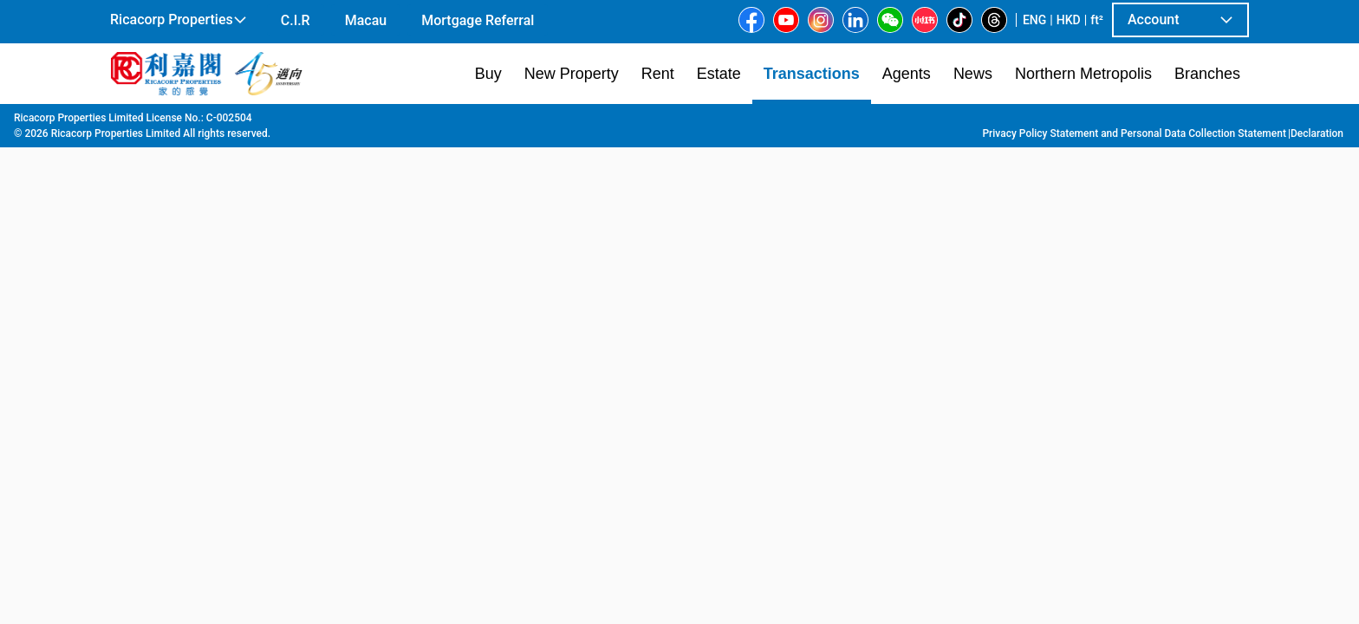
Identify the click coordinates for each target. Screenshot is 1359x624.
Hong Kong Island (305, 122)
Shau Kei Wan (634, 122)
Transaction (211, 122)
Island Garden (724, 122)
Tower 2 (798, 122)
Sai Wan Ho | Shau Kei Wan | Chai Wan (474, 122)
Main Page (136, 122)
